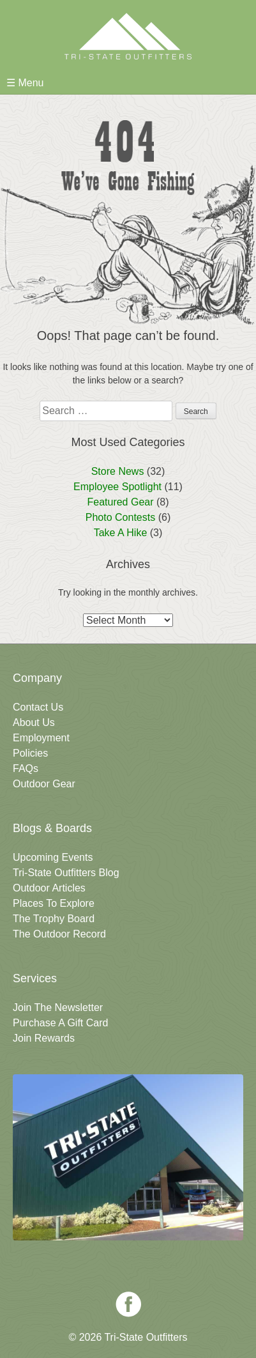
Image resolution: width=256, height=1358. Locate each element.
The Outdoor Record (59, 934)
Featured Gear (120, 502)
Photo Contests (120, 517)
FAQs (25, 768)
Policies (30, 753)
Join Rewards (44, 1038)
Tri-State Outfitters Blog (66, 872)
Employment (41, 737)
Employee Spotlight (117, 486)
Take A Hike (120, 532)
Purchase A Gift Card (60, 1022)
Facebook (128, 1304)
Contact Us (38, 707)
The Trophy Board (53, 918)
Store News (117, 471)
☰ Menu (24, 82)
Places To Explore (53, 903)
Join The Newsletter (58, 1007)
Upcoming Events (53, 857)
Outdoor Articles (49, 888)
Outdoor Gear (44, 783)
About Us (34, 722)
